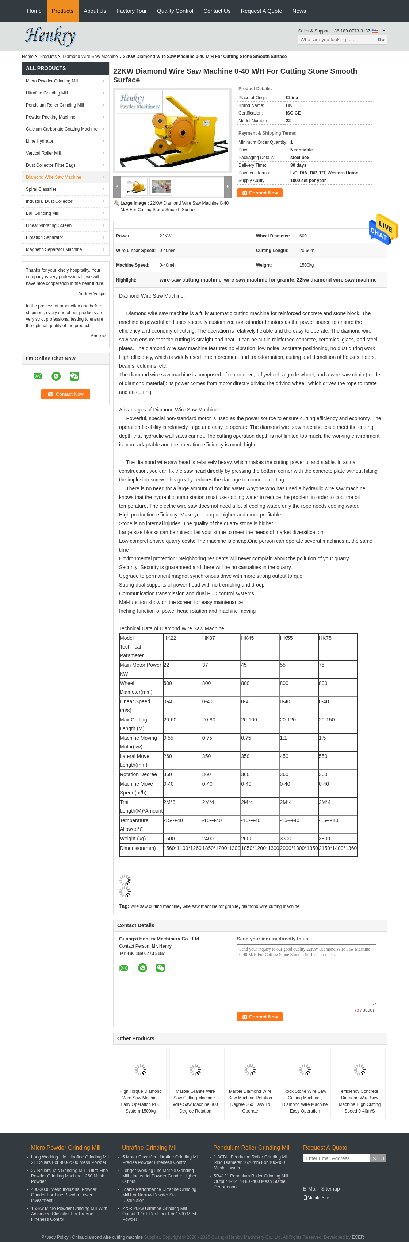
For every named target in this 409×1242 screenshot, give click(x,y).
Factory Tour (131, 11)
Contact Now (263, 193)
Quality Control (175, 11)
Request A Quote (261, 11)
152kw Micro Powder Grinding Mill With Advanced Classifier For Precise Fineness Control (69, 1214)
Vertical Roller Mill (43, 153)
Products (62, 11)
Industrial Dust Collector (49, 201)
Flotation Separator (44, 237)
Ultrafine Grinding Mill (47, 93)
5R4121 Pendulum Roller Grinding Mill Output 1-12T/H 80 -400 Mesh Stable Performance (251, 1181)
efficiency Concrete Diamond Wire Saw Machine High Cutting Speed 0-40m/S (360, 1101)
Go (381, 39)
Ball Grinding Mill (42, 213)
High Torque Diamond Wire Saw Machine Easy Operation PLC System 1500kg (140, 1101)
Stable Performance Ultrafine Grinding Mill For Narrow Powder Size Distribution (159, 1195)
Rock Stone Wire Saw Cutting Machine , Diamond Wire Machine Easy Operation (305, 1101)
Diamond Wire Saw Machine (90, 56)
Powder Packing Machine (50, 117)
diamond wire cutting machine (270, 906)
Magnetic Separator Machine (54, 249)
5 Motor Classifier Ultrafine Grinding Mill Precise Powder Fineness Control (160, 1159)
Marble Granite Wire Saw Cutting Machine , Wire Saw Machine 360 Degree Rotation (195, 1101)
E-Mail (310, 1189)
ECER (358, 1237)
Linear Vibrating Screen (49, 225)
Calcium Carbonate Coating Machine (62, 129)
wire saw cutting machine (155, 906)
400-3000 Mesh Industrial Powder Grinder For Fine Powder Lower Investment (63, 1195)
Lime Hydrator (39, 141)
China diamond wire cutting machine (107, 1237)
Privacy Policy (55, 1237)
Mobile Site (316, 1197)
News (299, 11)
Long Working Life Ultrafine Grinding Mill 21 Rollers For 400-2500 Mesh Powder (70, 1159)
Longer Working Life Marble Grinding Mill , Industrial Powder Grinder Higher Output (159, 1176)
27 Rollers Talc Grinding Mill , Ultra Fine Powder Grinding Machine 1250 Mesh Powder (69, 1176)
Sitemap (330, 1189)
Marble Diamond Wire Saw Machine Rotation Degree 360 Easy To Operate (250, 1101)
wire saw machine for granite (210, 906)
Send (378, 1158)
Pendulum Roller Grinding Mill (55, 105)
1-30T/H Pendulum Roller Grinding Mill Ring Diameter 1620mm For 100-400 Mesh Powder (251, 1162)
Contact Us (216, 11)
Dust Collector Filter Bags (51, 165)
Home (34, 11)
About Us (95, 11)
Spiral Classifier (41, 189)
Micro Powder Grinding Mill (52, 81)
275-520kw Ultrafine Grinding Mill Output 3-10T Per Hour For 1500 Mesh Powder (160, 1214)
